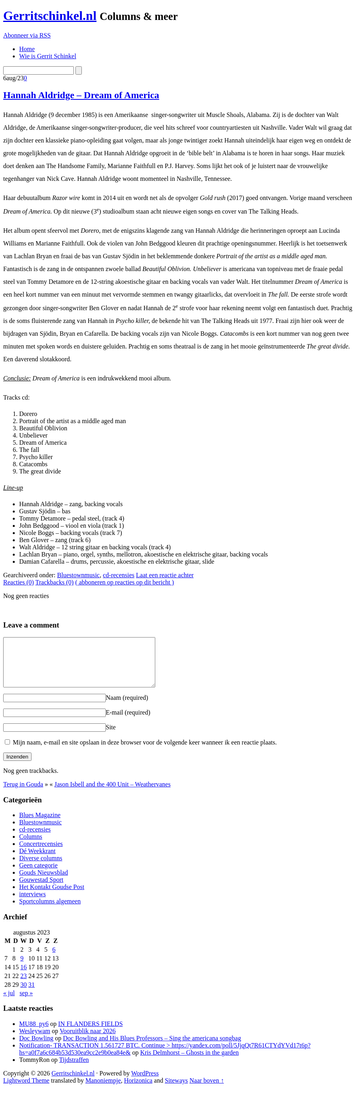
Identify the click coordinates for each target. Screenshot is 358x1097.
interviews (32, 903)
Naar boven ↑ (207, 1090)
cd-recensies (118, 575)
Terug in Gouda (23, 793)
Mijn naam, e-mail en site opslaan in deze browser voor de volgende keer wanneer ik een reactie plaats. (145, 751)
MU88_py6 (34, 1033)
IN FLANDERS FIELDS (90, 1033)
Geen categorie (38, 874)
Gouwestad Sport (41, 889)
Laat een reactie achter (165, 575)
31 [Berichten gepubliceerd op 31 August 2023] (31, 994)
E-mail (128, 722)
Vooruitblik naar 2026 (88, 1040)
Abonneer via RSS (27, 35)
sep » (26, 1002)
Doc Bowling (36, 1047)
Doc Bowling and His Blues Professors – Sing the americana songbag (152, 1047)
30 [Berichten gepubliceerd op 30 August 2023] (23, 994)
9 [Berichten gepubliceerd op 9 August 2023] (22, 967)
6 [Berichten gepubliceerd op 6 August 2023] (53, 959)
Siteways (176, 1090)
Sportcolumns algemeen (50, 910)
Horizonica (138, 1090)
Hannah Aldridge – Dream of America (81, 95)
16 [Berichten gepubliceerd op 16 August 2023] (23, 976)
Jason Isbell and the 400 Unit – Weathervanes (112, 793)
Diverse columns (40, 867)
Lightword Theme (26, 1090)
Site (111, 736)
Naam (127, 707)
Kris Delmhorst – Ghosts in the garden (189, 1062)
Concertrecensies (41, 853)
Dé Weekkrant (37, 860)
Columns (30, 846)
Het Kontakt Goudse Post (51, 896)
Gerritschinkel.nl (50, 15)
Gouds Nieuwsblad (43, 882)
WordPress (145, 1082)
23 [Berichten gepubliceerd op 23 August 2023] (23, 985)
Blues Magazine (40, 824)
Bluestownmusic (78, 575)
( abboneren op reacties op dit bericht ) (124, 582)
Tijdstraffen (74, 1069)
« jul (9, 1002)
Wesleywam (34, 1040)
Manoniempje (103, 1090)
